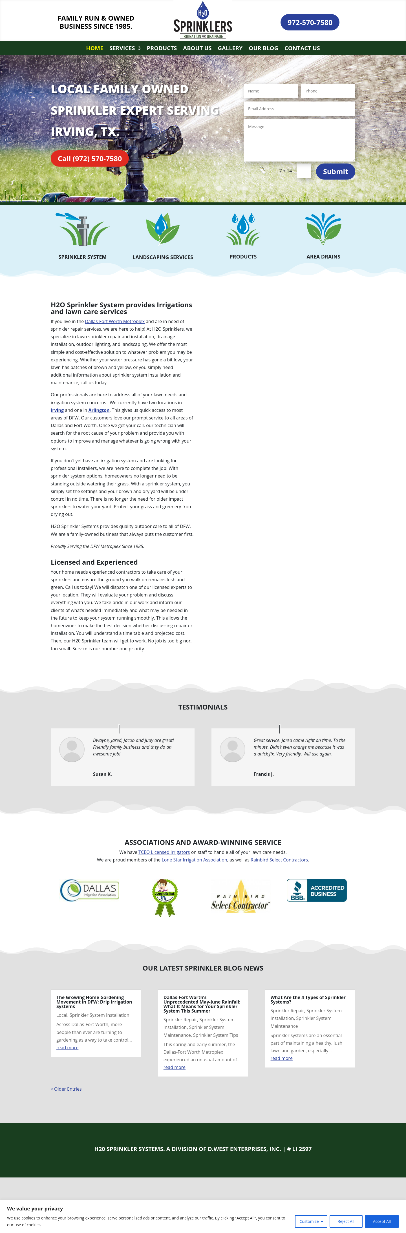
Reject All (346, 1221)
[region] (203, 1216)
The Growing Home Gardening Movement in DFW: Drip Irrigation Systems (94, 1001)
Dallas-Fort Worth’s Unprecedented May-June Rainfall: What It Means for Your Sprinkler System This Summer (202, 1004)
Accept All (382, 1221)
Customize (309, 1221)
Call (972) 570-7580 (90, 158)
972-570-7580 (310, 22)
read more (67, 1047)
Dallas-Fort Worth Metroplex (115, 321)
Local (61, 1015)
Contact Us (302, 49)
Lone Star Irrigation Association (194, 860)
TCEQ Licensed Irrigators (164, 852)
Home (94, 49)
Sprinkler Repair (180, 1020)
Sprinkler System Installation (99, 1015)
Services (122, 49)
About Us (197, 49)
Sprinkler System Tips (215, 1035)
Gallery (230, 49)
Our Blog (263, 49)
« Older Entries (66, 1089)
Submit (335, 171)
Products (162, 49)
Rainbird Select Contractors (279, 860)
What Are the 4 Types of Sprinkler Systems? (308, 999)
